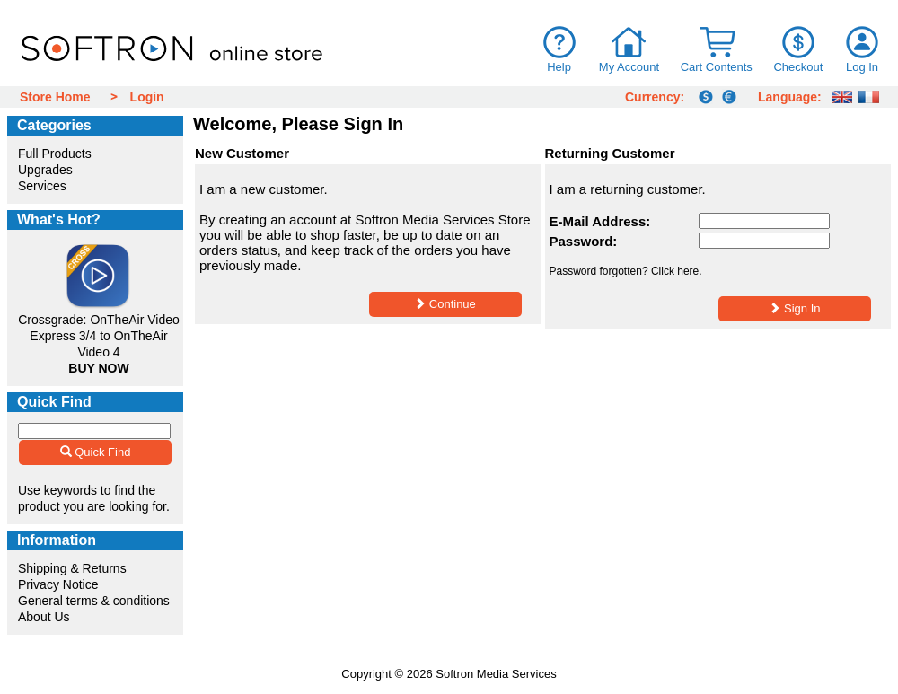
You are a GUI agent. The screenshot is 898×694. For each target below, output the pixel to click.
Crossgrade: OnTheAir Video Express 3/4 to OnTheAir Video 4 (99, 335)
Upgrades (45, 170)
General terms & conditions (94, 600)
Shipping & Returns (72, 568)
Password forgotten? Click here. (626, 271)
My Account (629, 67)
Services (42, 186)
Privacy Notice (58, 584)
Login (147, 97)
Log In (862, 67)
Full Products (55, 153)
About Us (44, 617)
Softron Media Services (496, 674)
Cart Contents (717, 67)
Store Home (55, 97)
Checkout (798, 67)
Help (559, 67)
